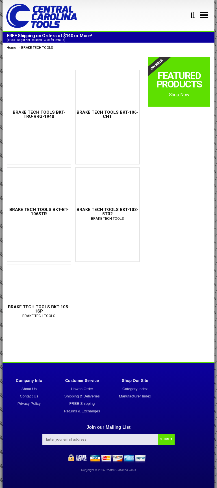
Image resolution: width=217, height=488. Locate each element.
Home (11, 48)
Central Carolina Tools (121, 470)
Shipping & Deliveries (82, 396)
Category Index (134, 389)
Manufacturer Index (135, 396)
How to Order (82, 389)
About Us (29, 389)
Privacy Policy (29, 403)
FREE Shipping (82, 403)
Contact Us (29, 396)
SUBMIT (166, 439)
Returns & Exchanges (82, 411)
